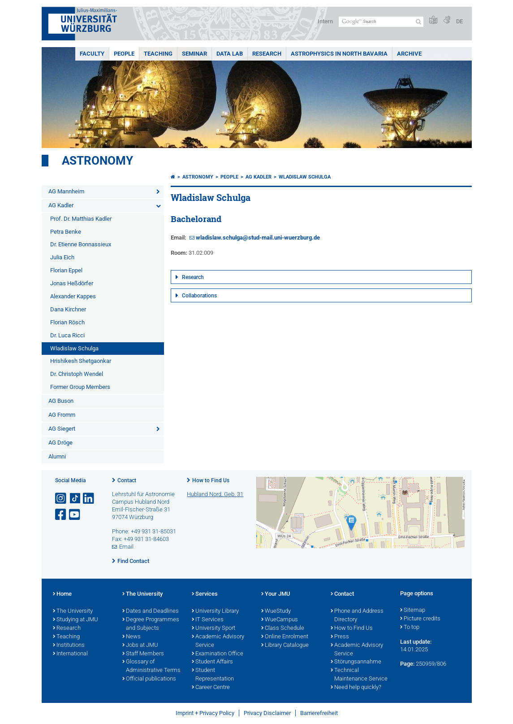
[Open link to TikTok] (75, 498)
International (70, 654)
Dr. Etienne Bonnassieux (80, 244)
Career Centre (211, 688)
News (131, 637)
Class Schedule (282, 628)
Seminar (194, 53)
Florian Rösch (67, 322)
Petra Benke (65, 231)
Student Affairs (212, 662)
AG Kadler (60, 205)
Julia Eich (62, 257)
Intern (325, 21)
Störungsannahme (356, 662)
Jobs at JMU (140, 645)
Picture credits (420, 619)
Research (266, 53)
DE (459, 21)
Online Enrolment (284, 637)
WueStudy (276, 611)
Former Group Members (80, 387)
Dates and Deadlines (150, 611)
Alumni (57, 456)
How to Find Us (210, 480)
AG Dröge (60, 442)
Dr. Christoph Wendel (76, 374)
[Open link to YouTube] (75, 515)
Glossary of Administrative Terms (151, 666)
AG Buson (60, 400)
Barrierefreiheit (319, 713)
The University (73, 611)
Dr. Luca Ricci (67, 335)
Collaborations (199, 295)
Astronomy (97, 160)
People (124, 53)
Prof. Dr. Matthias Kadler (81, 218)
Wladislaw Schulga (74, 348)
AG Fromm (61, 414)
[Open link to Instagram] (61, 498)
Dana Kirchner (68, 309)
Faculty (92, 53)
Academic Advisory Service (218, 641)
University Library (215, 611)
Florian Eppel (66, 270)
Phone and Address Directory (357, 615)
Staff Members (143, 654)
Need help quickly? (356, 688)
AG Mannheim (66, 191)
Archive (409, 53)
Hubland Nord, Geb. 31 (215, 494)
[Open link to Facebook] (61, 515)
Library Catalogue (285, 645)
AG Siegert (61, 428)
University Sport (213, 628)
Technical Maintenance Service (359, 675)
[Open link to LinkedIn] (89, 498)
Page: (407, 663)
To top (409, 628)
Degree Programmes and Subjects (150, 624)
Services (205, 594)
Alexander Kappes (73, 296)
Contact (126, 480)
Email (126, 546)
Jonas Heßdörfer (71, 283)
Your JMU (275, 594)
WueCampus (279, 620)
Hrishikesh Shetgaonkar (80, 361)
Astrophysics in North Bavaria (339, 53)
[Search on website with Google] (381, 22)
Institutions (69, 645)
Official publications (149, 679)
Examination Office (217, 654)
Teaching (158, 53)
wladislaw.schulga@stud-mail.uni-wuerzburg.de (258, 237)
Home (62, 594)
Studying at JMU (75, 620)
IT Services (208, 620)
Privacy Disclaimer (267, 713)
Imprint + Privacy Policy (205, 713)
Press (340, 637)
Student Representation (213, 675)
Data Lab (229, 53)
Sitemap (412, 610)
